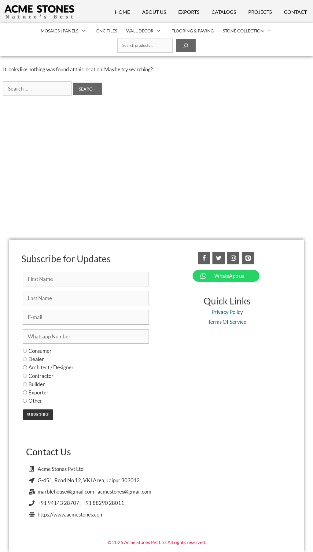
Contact (295, 12)
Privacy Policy (227, 312)
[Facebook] (204, 258)
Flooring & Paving (192, 30)
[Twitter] (218, 258)
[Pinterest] (248, 258)
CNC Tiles (106, 30)
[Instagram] (233, 258)
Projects (260, 12)
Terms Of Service (227, 322)
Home (122, 12)
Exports (188, 12)
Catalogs (224, 12)
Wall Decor (146, 31)
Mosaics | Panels (66, 31)
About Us (154, 12)
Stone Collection (250, 31)
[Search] (186, 46)
